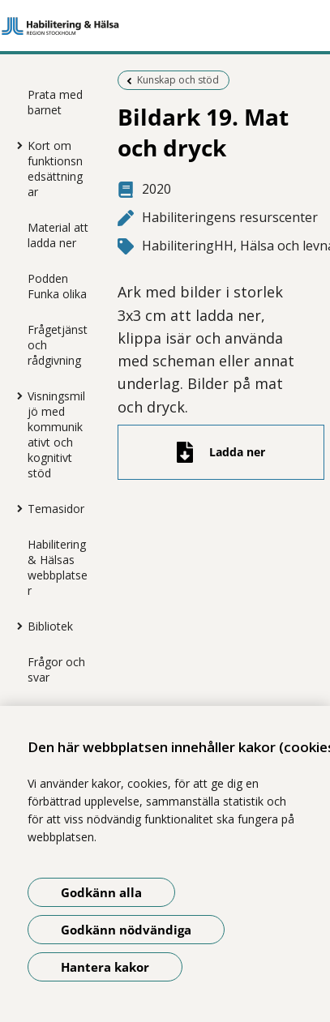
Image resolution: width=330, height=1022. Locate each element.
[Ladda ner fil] (221, 453)
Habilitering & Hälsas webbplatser (58, 567)
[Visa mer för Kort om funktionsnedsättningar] (15, 145)
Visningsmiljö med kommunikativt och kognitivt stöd (56, 434)
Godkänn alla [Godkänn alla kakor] (101, 892)
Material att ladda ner (58, 235)
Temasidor (56, 508)
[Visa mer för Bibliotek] (15, 626)
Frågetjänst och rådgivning (58, 345)
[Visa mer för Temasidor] (15, 508)
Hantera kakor (105, 967)
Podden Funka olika (57, 286)
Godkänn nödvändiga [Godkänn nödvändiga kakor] (126, 930)
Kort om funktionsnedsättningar (55, 168)
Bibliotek (50, 626)
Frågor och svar (56, 669)
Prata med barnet (55, 102)
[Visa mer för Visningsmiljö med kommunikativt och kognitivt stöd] (15, 395)
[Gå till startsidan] (165, 25)
